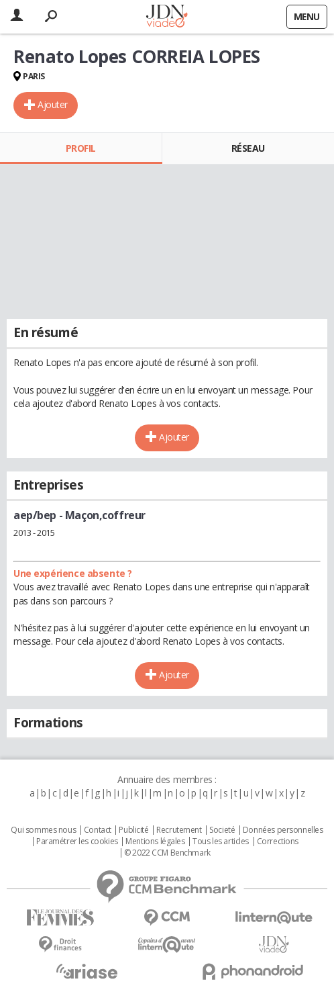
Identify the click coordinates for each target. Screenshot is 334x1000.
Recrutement (178, 830)
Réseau (248, 148)
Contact (97, 830)
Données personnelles (283, 830)
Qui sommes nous (43, 830)
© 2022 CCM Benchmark (167, 853)
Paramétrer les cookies (77, 841)
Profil (81, 148)
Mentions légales (154, 841)
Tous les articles (220, 841)
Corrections (277, 841)
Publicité (133, 830)
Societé (222, 830)
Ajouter (53, 104)
